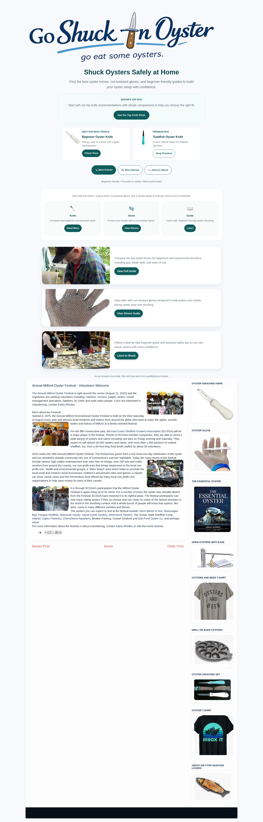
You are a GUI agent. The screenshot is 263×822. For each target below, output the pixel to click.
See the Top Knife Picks (131, 115)
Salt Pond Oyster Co (150, 518)
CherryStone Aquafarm (76, 518)
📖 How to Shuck (158, 170)
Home (108, 546)
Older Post (175, 546)
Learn (190, 228)
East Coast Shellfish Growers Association (136, 431)
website (158, 526)
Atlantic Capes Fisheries (46, 518)
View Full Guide (126, 271)
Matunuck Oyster (70, 514)
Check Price (91, 153)
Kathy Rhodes (66, 404)
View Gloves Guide (128, 313)
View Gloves (131, 228)
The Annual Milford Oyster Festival (53, 393)
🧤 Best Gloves (130, 170)
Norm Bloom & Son (151, 511)
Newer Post (41, 546)
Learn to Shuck (126, 355)
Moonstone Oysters (120, 514)
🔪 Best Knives (104, 169)
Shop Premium (164, 153)
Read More (73, 228)
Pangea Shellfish (48, 514)
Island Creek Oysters (94, 514)
